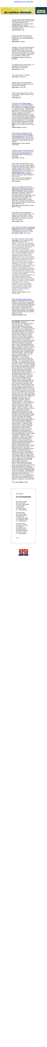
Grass (22, 172)
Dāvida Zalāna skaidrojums (22, 135)
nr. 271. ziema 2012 (23, 1)
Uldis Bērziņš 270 (25, 153)
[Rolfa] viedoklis (26, 103)
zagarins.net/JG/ (17, 24)
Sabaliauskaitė (16, 172)
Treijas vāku (15, 240)
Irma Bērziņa (15, 48)
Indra (17, 493)
